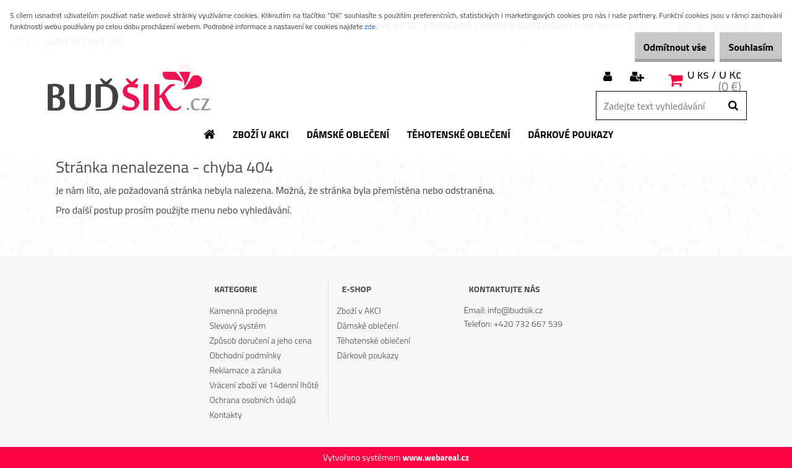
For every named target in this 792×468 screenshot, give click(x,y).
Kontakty (225, 414)
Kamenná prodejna (243, 310)
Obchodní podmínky (245, 355)
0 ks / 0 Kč (714, 74)
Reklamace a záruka (245, 369)
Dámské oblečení (367, 325)
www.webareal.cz (435, 457)
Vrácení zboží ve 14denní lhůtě (264, 384)
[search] (733, 106)
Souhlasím (744, 47)
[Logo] (128, 88)
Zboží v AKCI (359, 310)
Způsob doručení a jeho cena (260, 340)
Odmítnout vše (654, 47)
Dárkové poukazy (368, 355)
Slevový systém (237, 325)
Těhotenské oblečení (373, 340)
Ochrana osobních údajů (252, 399)
